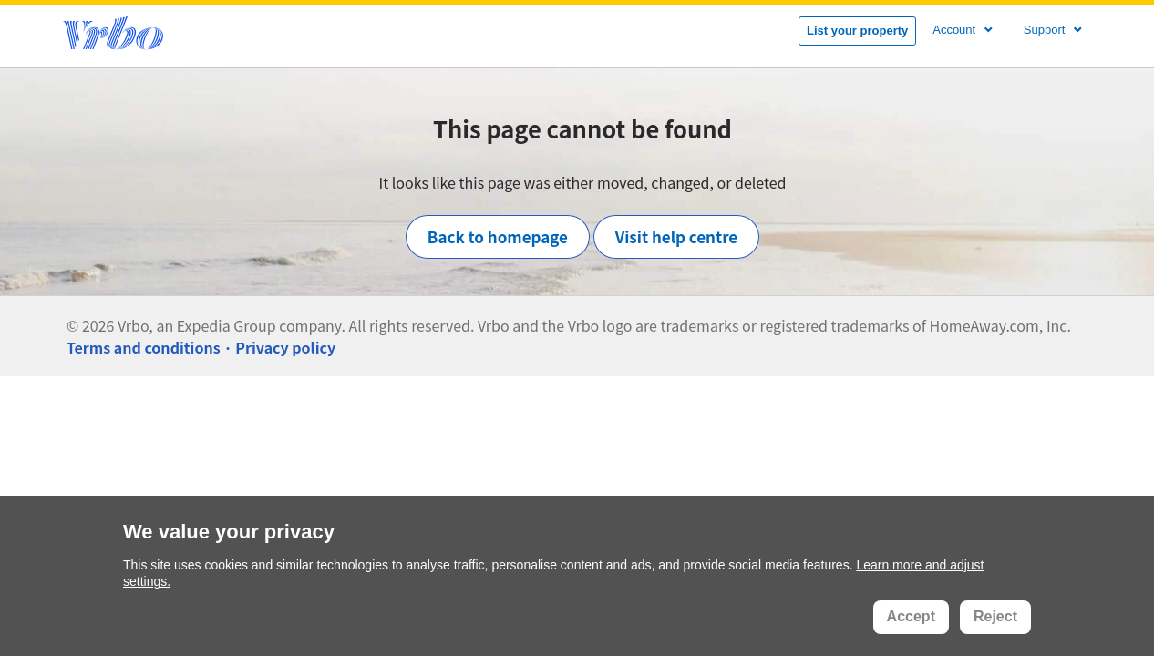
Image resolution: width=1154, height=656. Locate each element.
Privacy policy (285, 347)
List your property (857, 30)
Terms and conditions (144, 347)
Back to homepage (498, 236)
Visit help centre (676, 236)
